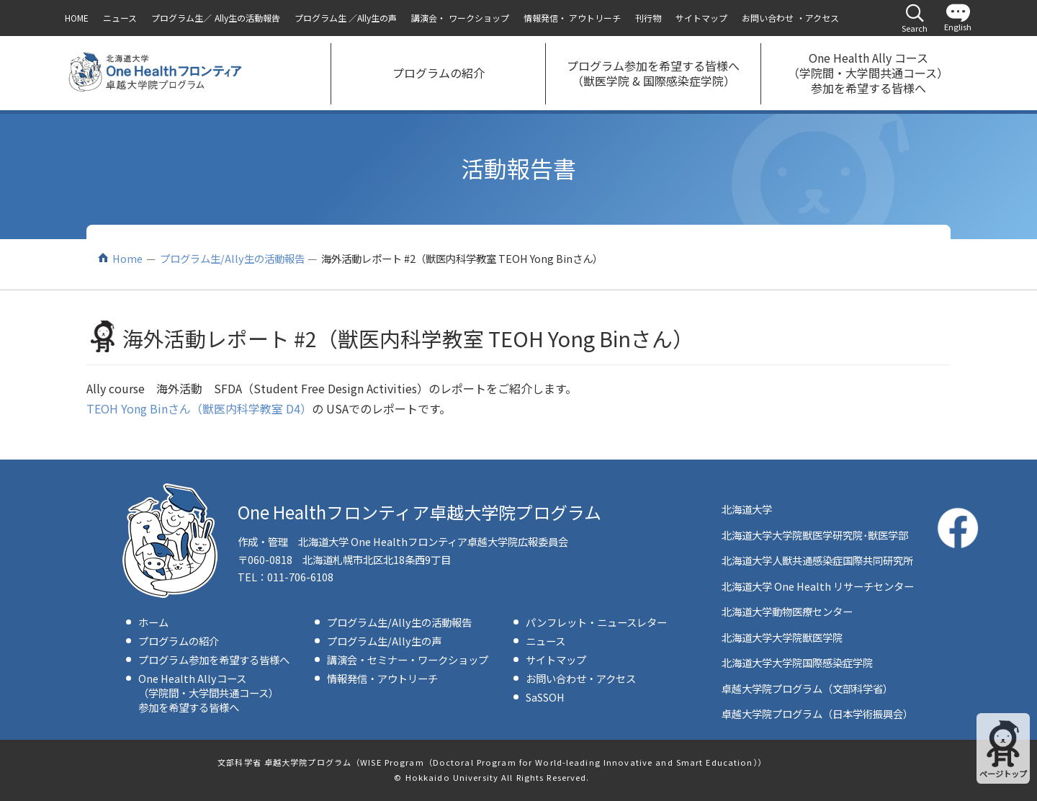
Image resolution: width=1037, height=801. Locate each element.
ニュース (545, 640)
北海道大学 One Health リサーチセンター (818, 586)
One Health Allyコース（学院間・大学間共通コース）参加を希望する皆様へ (208, 693)
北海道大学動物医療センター (787, 611)
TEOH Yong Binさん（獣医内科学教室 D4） (199, 408)
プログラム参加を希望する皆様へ (213, 659)
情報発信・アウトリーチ (382, 678)
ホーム (153, 622)
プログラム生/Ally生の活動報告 (232, 258)
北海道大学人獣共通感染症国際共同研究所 (817, 560)
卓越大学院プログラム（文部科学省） (807, 688)
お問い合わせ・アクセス (581, 678)
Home (127, 258)
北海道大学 (747, 508)
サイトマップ (556, 659)
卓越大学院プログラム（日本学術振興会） (817, 713)
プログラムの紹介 (178, 640)
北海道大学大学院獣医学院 (782, 637)
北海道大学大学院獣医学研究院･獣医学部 (815, 534)
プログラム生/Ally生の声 (384, 640)
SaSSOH (545, 696)
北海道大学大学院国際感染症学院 (797, 662)
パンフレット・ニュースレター (596, 622)
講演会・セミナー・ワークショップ (407, 659)
